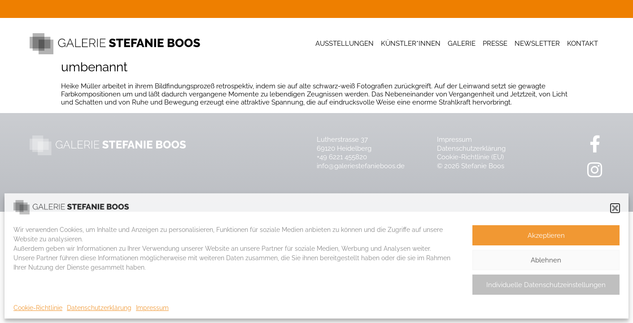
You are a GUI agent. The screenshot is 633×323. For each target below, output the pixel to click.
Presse (495, 43)
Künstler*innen (411, 43)
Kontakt (582, 43)
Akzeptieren (546, 235)
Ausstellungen (344, 43)
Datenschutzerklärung (99, 307)
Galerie (462, 43)
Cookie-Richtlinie (37, 307)
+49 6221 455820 (342, 157)
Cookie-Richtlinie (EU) (470, 157)
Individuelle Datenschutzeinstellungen (546, 285)
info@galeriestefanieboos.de (361, 166)
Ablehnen (546, 260)
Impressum (152, 307)
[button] (615, 208)
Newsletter (537, 43)
